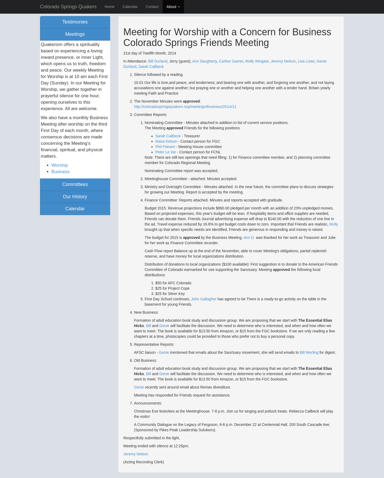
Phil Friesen (165, 147)
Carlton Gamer (231, 61)
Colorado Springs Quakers (68, 6)
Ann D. (249, 237)
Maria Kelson (166, 141)
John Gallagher (204, 299)
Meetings (75, 34)
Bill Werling (309, 352)
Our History (75, 196)
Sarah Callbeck (151, 66)
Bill (148, 326)
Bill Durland (157, 61)
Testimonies (75, 22)
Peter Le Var (165, 152)
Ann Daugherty (204, 61)
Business (60, 171)
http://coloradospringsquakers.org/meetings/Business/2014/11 (185, 106)
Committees (75, 184)
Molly (333, 224)
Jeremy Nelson (283, 61)
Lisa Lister (306, 61)
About (173, 7)
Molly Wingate (257, 61)
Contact (152, 7)
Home (109, 7)
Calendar (130, 7)
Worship (59, 165)
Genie (164, 326)
